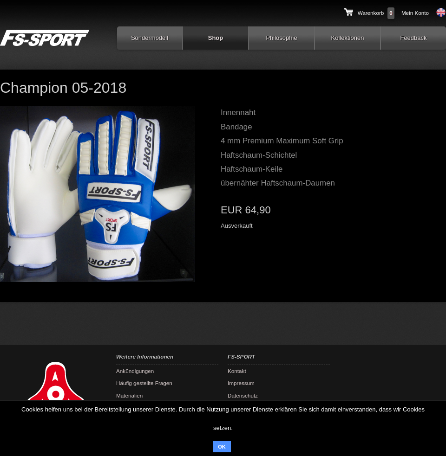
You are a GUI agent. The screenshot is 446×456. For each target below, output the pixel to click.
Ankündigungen (135, 371)
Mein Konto (415, 13)
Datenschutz (243, 395)
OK (222, 447)
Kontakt (237, 371)
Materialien (129, 395)
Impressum (241, 383)
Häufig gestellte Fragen (144, 383)
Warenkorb (371, 13)
